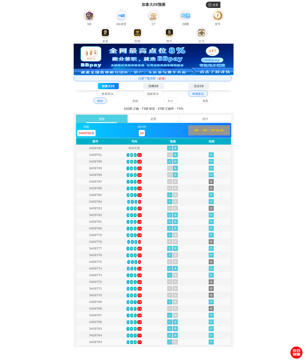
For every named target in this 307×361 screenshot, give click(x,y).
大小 (170, 101)
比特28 (153, 86)
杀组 (135, 101)
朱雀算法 (107, 94)
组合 (100, 101)
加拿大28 (108, 86)
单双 (205, 101)
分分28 (198, 86)
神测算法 (198, 94)
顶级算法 (153, 94)
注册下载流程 (152, 78)
